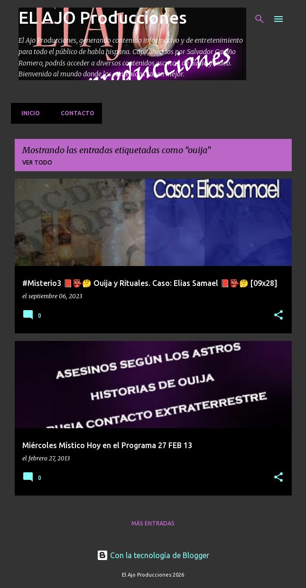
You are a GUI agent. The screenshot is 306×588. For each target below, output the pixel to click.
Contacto (75, 113)
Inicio (28, 113)
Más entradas (153, 523)
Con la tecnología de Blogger (153, 555)
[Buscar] (259, 19)
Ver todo (37, 162)
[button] (278, 315)
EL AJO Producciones (103, 17)
